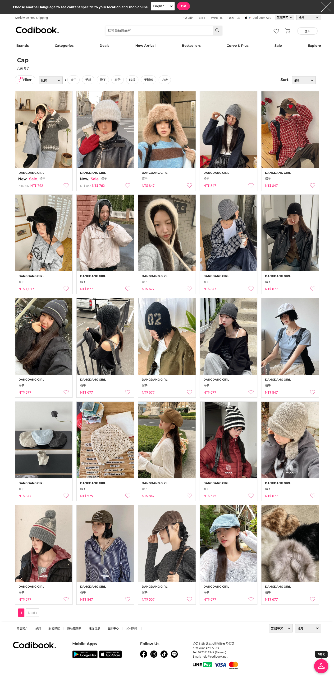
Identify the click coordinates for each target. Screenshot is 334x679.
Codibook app (261, 18)
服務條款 (54, 628)
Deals (104, 45)
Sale (278, 45)
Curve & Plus (237, 45)
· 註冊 (201, 18)
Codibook (37, 30)
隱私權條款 (74, 628)
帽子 (74, 80)
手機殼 (149, 80)
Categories (64, 45)
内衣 (166, 80)
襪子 (104, 80)
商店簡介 (22, 628)
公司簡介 (132, 628)
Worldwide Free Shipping (31, 18)
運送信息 (94, 628)
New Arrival (145, 45)
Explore (314, 45)
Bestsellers (191, 45)
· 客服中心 (233, 18)
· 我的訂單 (216, 18)
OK (183, 6)
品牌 (38, 628)
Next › (32, 612)
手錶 (89, 80)
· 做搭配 (188, 18)
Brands (22, 45)
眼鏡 (133, 80)
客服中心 (113, 628)
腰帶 (118, 80)
